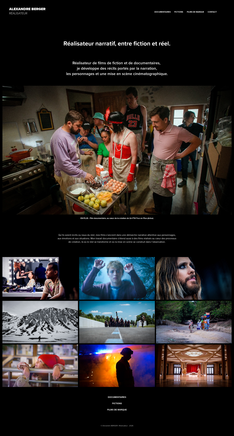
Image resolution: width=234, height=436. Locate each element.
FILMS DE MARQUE (195, 11)
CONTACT (212, 11)
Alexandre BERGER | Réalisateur (115, 425)
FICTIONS (178, 11)
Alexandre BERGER (27, 9)
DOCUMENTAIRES (162, 11)
